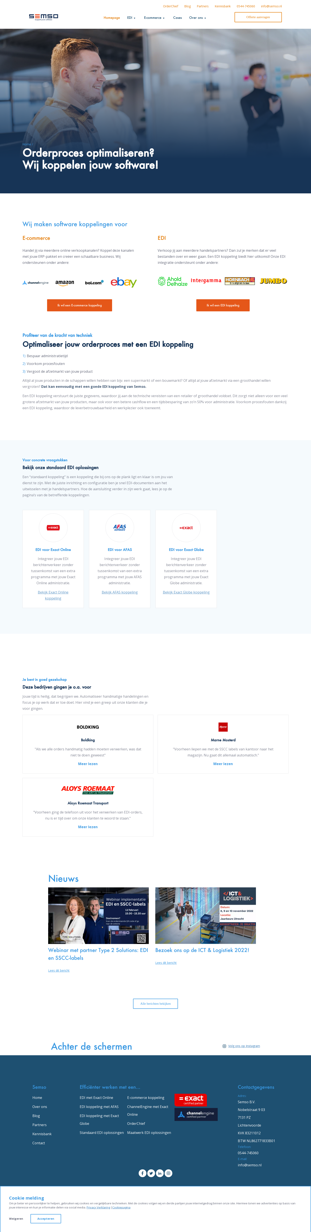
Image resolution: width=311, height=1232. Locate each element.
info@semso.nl (271, 6)
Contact (38, 1143)
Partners (203, 6)
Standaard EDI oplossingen (102, 1132)
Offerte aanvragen (258, 17)
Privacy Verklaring (98, 1207)
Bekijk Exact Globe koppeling (186, 592)
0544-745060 (246, 6)
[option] (53, 559)
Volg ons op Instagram (240, 1046)
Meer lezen (88, 763)
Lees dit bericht (59, 970)
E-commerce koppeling (145, 1097)
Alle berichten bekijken (155, 1003)
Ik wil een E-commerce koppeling (79, 305)
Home (37, 1097)
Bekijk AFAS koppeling (120, 592)
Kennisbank (223, 6)
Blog (187, 6)
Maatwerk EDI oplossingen (149, 1132)
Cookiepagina (121, 1207)
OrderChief (170, 6)
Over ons (39, 1106)
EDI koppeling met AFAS (99, 1106)
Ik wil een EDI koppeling (223, 305)
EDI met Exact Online (96, 1097)
